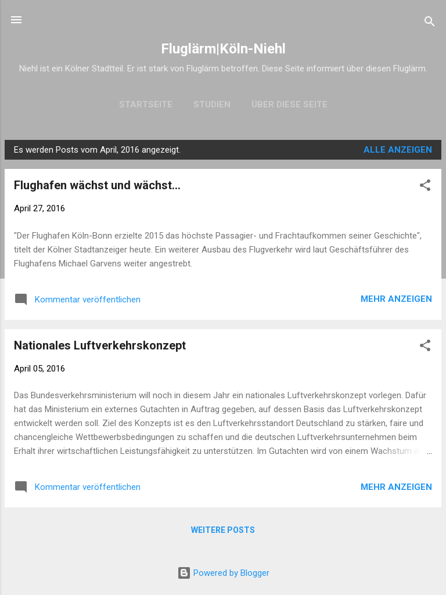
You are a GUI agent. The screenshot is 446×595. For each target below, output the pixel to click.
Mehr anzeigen (396, 299)
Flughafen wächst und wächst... (97, 185)
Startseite (145, 104)
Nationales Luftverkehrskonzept (100, 345)
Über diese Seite (289, 104)
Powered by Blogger (223, 573)
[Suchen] (430, 23)
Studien (212, 104)
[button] (425, 187)
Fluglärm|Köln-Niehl (223, 49)
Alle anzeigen (398, 150)
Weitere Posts (223, 530)
